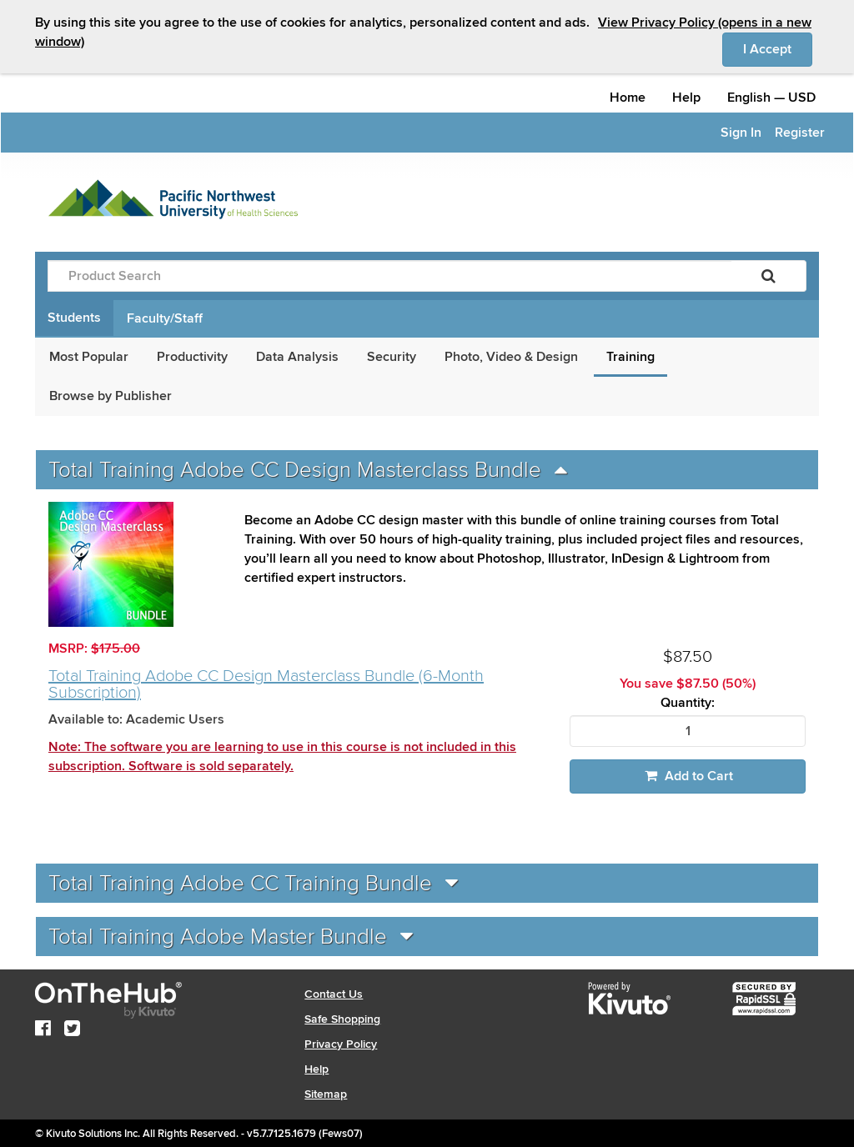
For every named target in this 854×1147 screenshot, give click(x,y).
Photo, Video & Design (511, 356)
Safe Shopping (342, 1019)
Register (800, 132)
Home (628, 97)
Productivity (192, 356)
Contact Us (333, 994)
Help (686, 97)
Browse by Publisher (110, 396)
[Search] (768, 276)
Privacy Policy (340, 1044)
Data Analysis (297, 356)
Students (74, 317)
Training (630, 356)
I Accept (777, 48)
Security (391, 356)
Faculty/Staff (165, 318)
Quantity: (688, 703)
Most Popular (88, 356)
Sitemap (325, 1094)
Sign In (741, 132)
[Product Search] (389, 276)
